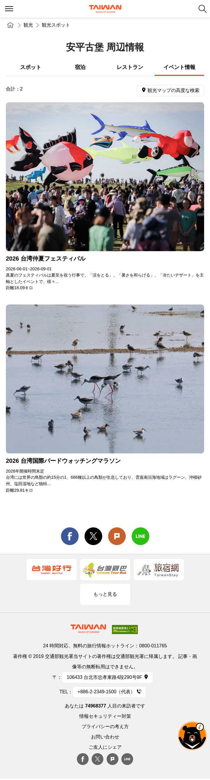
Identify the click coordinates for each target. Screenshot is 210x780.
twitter (93, 536)
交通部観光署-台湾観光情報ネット (105, 9)
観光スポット (56, 24)
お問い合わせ (105, 736)
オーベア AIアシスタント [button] (192, 736)
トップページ (10, 25)
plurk (112, 759)
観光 (28, 24)
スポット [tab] (30, 67)
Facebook (83, 759)
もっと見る (105, 594)
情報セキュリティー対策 (105, 716)
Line (127, 759)
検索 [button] (203, 9)
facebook (70, 536)
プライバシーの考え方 (105, 726)
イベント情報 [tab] (179, 67)
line (140, 536)
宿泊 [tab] (80, 67)
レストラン (130, 67)
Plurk (117, 536)
